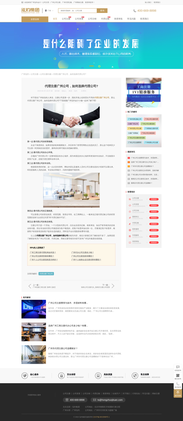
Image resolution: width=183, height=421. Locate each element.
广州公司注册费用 (134, 142)
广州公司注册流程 (148, 124)
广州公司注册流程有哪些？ (82, 256)
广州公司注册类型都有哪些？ (42, 256)
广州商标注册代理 (151, 128)
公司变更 (79, 19)
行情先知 (136, 394)
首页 (55, 19)
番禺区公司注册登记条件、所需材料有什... (146, 179)
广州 (49, 11)
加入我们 (148, 2)
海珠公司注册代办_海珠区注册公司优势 (95, 287)
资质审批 (118, 19)
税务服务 (135, 229)
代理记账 (105, 19)
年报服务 (135, 235)
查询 (102, 10)
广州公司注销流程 (148, 133)
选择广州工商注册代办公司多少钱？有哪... (68, 326)
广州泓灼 (25, 74)
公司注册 (66, 19)
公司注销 (92, 19)
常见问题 (131, 19)
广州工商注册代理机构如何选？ (43, 252)
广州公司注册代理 (151, 119)
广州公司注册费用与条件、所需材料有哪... (68, 303)
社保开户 (116, 394)
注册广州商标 (133, 133)
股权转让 (135, 217)
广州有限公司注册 (151, 142)
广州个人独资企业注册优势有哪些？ (86, 260)
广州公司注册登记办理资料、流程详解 (145, 170)
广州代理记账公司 (134, 119)
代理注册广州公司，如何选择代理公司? (69, 74)
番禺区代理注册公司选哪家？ (141, 183)
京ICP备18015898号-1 (101, 417)
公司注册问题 (45, 74)
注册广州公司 (133, 124)
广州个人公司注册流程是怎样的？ (44, 260)
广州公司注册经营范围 (136, 138)
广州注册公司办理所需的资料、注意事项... (146, 175)
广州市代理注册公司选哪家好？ (63, 348)
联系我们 (157, 2)
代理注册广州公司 (101, 98)
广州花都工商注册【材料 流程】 (44, 287)
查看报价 (154, 199)
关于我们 (126, 394)
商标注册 (156, 394)
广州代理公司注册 (134, 128)
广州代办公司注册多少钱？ (82, 252)
